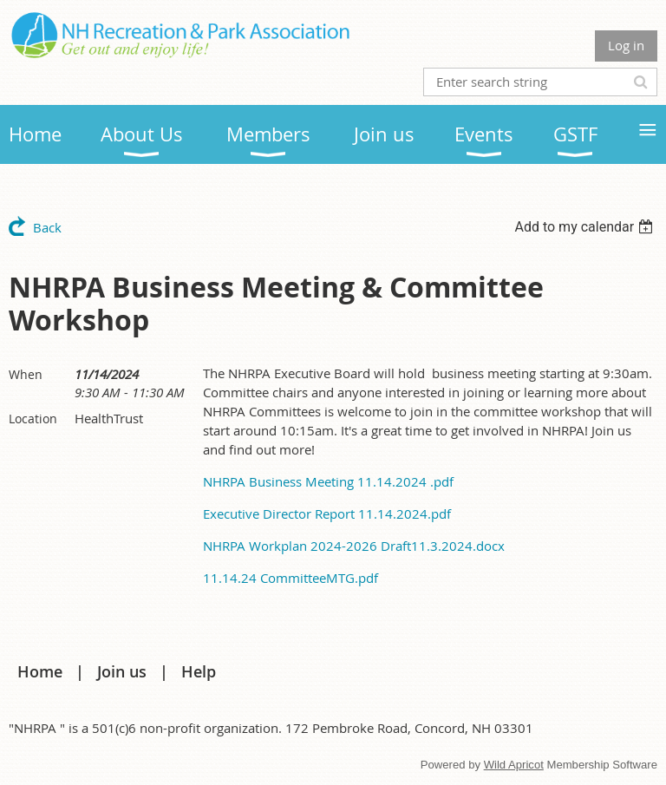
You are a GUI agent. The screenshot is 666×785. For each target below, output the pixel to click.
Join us (122, 671)
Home (39, 671)
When (25, 374)
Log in (626, 45)
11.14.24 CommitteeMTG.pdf (290, 577)
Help (198, 671)
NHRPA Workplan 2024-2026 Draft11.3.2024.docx (354, 545)
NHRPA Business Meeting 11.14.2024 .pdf (328, 481)
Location (33, 418)
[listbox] (585, 227)
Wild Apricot (514, 764)
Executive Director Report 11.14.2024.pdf (327, 513)
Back (47, 227)
